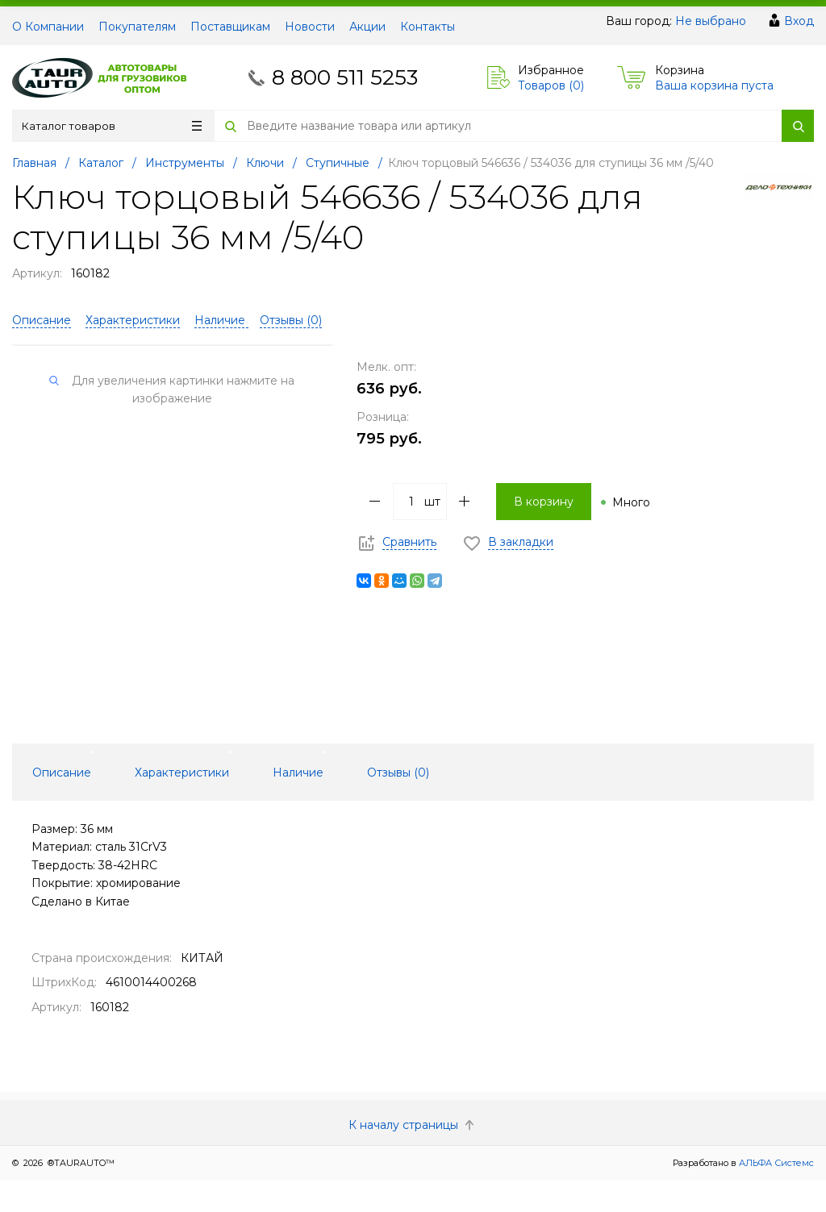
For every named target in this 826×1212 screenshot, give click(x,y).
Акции (367, 26)
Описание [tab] (61, 772)
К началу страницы (413, 1125)
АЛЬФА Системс (775, 1162)
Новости (310, 26)
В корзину (544, 501)
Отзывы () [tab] (398, 772)
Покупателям (137, 26)
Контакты (427, 26)
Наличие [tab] (298, 772)
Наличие (221, 320)
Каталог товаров (112, 125)
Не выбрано (710, 21)
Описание (41, 320)
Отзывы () (291, 320)
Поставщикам (230, 26)
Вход (799, 21)
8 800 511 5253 (345, 77)
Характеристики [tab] (182, 772)
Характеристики (133, 320)
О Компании (48, 26)
